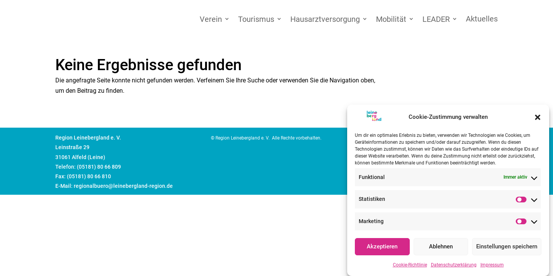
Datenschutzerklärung (454, 267)
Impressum (492, 267)
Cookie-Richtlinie (410, 267)
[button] (537, 119)
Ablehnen (441, 248)
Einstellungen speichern (506, 248)
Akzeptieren (382, 248)
